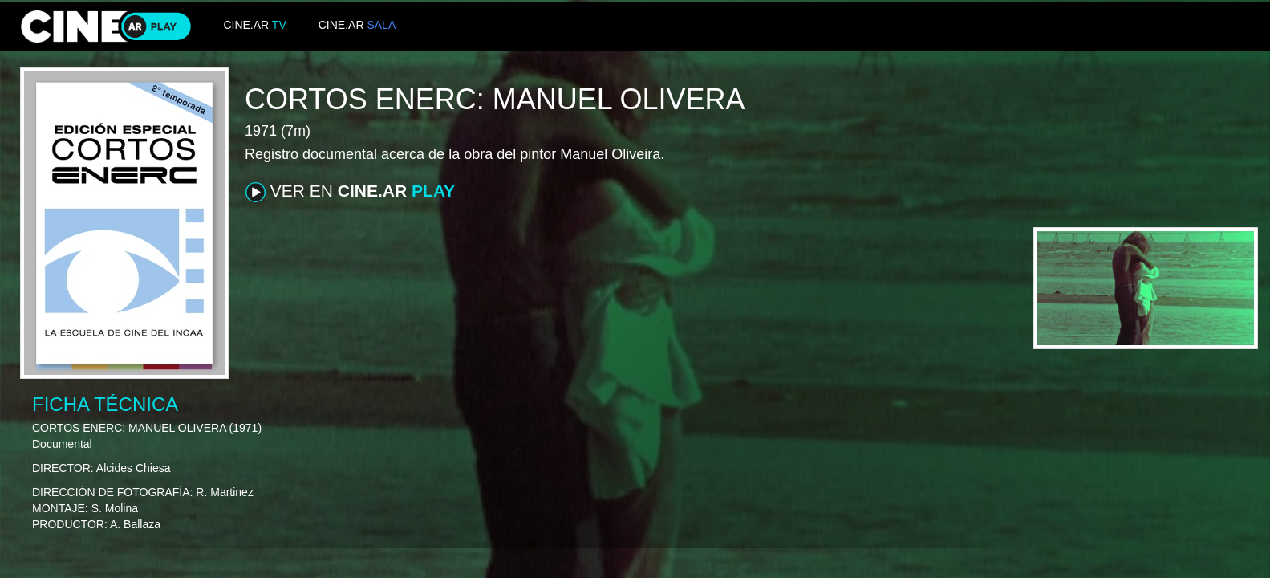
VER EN (350, 191)
